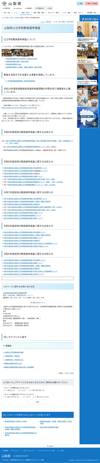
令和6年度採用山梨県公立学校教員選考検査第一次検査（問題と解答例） (27, 235)
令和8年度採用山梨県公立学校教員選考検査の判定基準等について (25, 168)
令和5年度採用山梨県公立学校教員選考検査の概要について (23, 263)
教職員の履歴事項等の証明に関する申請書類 (19, 367)
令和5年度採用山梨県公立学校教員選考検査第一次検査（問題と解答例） (27, 266)
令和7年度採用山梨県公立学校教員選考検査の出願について (23, 213)
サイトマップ (15, 451)
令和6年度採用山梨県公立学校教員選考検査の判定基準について (24, 232)
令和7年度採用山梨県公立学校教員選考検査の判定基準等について (25, 199)
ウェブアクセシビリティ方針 (46, 451)
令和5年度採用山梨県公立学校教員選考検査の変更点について (23, 274)
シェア (42, 22)
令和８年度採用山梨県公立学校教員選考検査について (25, 171)
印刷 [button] (49, 22)
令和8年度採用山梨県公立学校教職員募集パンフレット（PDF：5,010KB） (31, 185)
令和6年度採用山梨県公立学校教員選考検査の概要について (23, 238)
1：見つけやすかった (12, 397)
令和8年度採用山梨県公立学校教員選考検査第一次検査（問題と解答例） (21, 428)
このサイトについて (28, 451)
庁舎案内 (5, 451)
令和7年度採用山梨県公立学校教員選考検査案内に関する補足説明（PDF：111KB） (34, 207)
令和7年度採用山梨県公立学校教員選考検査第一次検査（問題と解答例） (27, 201)
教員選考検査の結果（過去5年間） (17, 61)
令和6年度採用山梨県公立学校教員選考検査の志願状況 (21, 240)
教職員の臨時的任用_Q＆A (13, 363)
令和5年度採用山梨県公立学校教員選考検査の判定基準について (24, 260)
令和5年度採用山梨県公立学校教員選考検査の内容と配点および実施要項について (30, 271)
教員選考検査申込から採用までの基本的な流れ (21, 59)
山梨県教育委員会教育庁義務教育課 (15, 293)
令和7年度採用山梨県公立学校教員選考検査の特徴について (23, 218)
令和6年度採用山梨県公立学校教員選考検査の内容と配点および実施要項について (30, 243)
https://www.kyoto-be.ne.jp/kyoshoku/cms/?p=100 (19, 108)
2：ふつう (22, 390)
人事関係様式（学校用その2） (14, 360)
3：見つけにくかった (42, 397)
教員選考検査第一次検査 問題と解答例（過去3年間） (24, 67)
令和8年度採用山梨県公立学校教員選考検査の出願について (23, 176)
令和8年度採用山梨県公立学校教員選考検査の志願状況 (21, 173)
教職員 (21, 17)
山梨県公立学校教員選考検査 (13, 352)
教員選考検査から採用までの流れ (16, 421)
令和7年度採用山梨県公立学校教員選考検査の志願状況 (21, 204)
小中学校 (16, 17)
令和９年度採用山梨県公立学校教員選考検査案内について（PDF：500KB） (32, 147)
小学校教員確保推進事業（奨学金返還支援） (21, 81)
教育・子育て (9, 17)
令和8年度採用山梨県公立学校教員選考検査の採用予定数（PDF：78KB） (31, 179)
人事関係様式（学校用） (12, 356)
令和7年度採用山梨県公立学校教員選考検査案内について (22, 215)
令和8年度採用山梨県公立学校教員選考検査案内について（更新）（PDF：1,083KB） (35, 182)
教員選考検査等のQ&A (13, 64)
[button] (91, 3)
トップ (3, 17)
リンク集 (60, 451)
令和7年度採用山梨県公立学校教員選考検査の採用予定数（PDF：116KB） (31, 210)
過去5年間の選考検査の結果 (49, 427)
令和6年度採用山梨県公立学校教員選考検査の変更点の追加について (26, 246)
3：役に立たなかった (37, 390)
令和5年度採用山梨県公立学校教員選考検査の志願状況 (21, 268)
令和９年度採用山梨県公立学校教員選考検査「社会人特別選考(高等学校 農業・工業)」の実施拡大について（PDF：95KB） (39, 142)
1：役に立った (10, 390)
